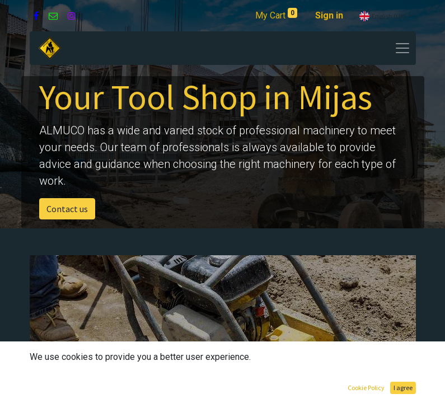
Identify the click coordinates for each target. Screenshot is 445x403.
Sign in (329, 15)
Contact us (67, 208)
